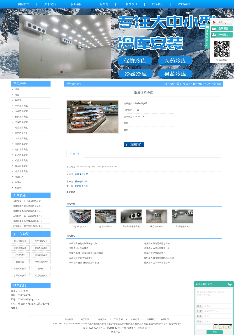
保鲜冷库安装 (21, 116)
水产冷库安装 (21, 155)
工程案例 (102, 4)
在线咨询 (184, 4)
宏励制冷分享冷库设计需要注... (27, 216)
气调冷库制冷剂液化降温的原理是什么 (87, 253)
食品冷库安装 (21, 166)
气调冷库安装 (21, 105)
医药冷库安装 (21, 111)
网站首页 (23, 4)
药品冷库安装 (21, 160)
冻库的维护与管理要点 (154, 253)
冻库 (17, 94)
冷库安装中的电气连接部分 (82, 258)
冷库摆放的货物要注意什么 (157, 248)
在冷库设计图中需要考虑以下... (27, 226)
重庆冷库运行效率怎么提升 (157, 262)
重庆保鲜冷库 (81, 174)
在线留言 (223, 28)
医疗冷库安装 (156, 226)
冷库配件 (19, 177)
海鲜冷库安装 (21, 144)
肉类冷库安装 (21, 149)
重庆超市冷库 (41, 255)
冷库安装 (102, 319)
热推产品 (115, 331)
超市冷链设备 (21, 133)
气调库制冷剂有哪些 (78, 248)
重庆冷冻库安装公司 (158, 323)
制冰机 (18, 182)
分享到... (223, 34)
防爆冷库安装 (21, 122)
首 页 (185, 83)
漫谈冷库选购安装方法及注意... (27, 211)
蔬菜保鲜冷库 (20, 248)
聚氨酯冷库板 (41, 248)
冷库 (17, 89)
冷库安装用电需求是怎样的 (157, 243)
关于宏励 (50, 4)
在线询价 (134, 144)
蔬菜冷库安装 (21, 171)
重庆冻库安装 (20, 241)
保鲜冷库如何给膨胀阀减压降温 (159, 258)
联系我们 (157, 4)
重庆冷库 (130, 323)
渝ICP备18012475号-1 (94, 328)
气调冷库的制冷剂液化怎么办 (83, 243)
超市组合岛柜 (81, 186)
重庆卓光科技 (144, 328)
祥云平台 (122, 328)
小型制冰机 (20, 255)
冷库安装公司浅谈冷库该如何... (27, 201)
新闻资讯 (131, 4)
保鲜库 (18, 100)
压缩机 (18, 188)
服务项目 (76, 4)
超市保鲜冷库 (105, 226)
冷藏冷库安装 (21, 127)
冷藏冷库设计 (41, 261)
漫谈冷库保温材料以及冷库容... (27, 221)
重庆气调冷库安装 (131, 226)
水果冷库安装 (21, 138)
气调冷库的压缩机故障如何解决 (84, 262)
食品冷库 (20, 261)
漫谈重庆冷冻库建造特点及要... (27, 206)
